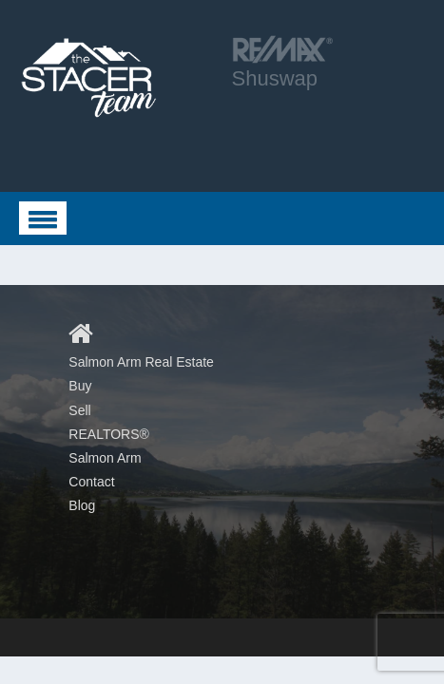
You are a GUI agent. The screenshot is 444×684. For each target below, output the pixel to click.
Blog (81, 505)
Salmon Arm (104, 458)
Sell (79, 410)
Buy (79, 385)
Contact (91, 481)
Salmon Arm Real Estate (141, 362)
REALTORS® (108, 434)
